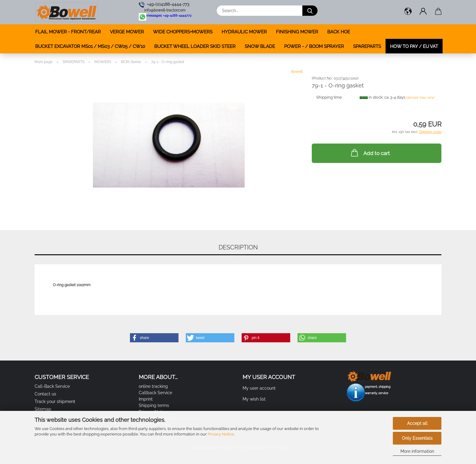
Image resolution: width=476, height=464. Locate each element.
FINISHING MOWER (297, 32)
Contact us (45, 393)
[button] (408, 12)
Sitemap (43, 409)
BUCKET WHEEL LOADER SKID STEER (195, 46)
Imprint (146, 399)
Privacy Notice (221, 434)
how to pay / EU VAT (414, 46)
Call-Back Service (52, 386)
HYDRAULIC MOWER (244, 32)
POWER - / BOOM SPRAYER (314, 46)
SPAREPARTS (367, 46)
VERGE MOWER (127, 32)
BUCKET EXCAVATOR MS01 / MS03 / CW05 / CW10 (90, 46)
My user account (259, 388)
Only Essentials (417, 438)
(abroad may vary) (420, 98)
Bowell (297, 71)
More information (417, 451)
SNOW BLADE (260, 46)
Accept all (417, 423)
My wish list (254, 399)
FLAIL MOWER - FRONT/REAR (68, 32)
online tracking (153, 386)
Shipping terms (154, 405)
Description (238, 247)
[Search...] (310, 10)
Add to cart (370, 152)
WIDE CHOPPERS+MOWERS (182, 32)
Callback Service (155, 392)
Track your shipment (55, 401)
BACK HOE (338, 32)
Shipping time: (329, 97)
